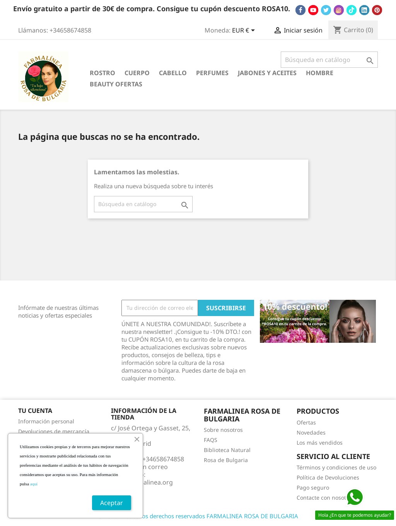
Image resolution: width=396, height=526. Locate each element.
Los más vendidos (320, 442)
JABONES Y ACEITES (267, 73)
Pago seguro (313, 487)
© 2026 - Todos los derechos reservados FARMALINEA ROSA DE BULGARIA (198, 516)
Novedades (311, 432)
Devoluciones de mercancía (53, 431)
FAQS (210, 439)
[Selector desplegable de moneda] (245, 31)
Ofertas (306, 422)
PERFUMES (212, 73)
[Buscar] (329, 60)
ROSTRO (102, 73)
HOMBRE (319, 73)
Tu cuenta (35, 410)
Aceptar (111, 502)
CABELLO (173, 73)
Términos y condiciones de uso (336, 467)
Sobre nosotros (223, 429)
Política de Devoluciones (328, 477)
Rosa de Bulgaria (226, 460)
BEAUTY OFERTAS (116, 84)
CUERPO (137, 73)
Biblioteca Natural (227, 450)
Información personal (46, 421)
